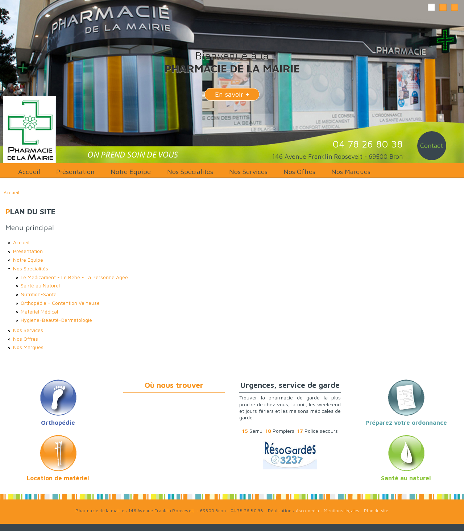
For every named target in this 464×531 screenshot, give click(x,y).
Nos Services (248, 171)
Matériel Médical (39, 311)
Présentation (75, 171)
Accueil (29, 171)
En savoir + (232, 94)
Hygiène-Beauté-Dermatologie (56, 320)
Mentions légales (341, 510)
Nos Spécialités (190, 171)
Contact (431, 145)
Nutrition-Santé (39, 294)
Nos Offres (299, 171)
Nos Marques (350, 171)
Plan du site (376, 510)
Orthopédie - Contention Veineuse (60, 303)
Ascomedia (307, 510)
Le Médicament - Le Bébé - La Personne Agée (74, 277)
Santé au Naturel (40, 285)
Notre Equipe (131, 171)
